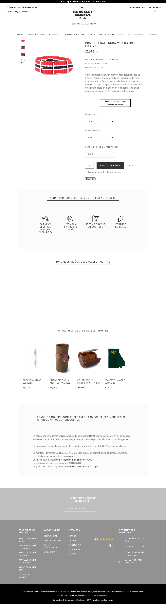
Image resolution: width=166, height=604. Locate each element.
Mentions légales (100, 600)
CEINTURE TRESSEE (52, 540)
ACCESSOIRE (49, 552)
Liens (111, 600)
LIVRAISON (74, 530)
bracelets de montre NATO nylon (83, 466)
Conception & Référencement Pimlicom (69, 600)
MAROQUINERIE (52, 530)
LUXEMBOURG (75, 545)
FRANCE (72, 536)
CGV (89, 600)
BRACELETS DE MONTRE (27, 531)
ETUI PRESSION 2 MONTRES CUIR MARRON (88, 381)
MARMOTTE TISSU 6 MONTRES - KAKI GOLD (60, 381)
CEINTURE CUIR (51, 536)
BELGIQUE (73, 540)
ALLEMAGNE (74, 549)
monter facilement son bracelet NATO (73, 459)
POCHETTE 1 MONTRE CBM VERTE (115, 381)
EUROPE (72, 554)
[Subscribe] (100, 508)
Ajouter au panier (110, 165)
